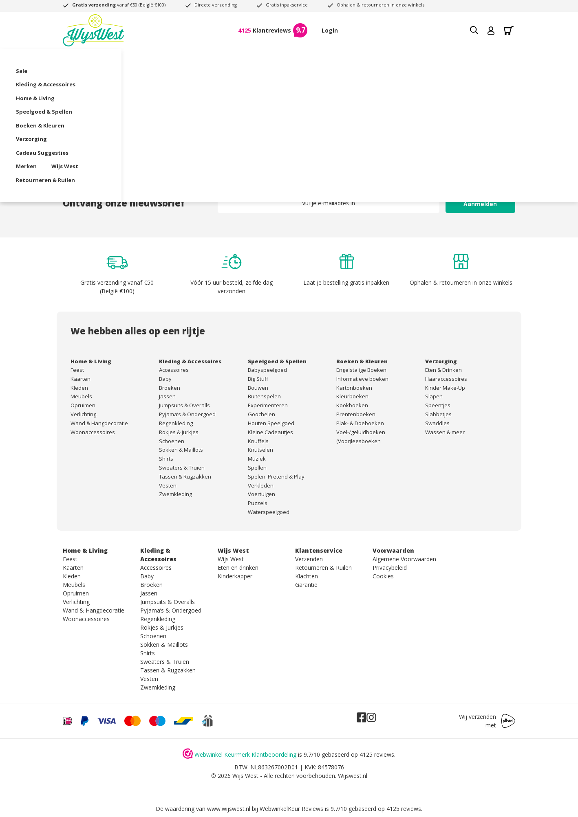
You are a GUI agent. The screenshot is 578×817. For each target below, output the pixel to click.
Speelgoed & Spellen (244, 59)
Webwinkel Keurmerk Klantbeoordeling (245, 754)
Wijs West (76, 72)
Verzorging (366, 59)
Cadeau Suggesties (422, 59)
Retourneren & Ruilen (133, 72)
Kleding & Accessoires (118, 59)
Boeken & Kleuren (311, 59)
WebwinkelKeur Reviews (291, 809)
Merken (473, 59)
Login (330, 30)
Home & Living (182, 59)
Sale (68, 59)
